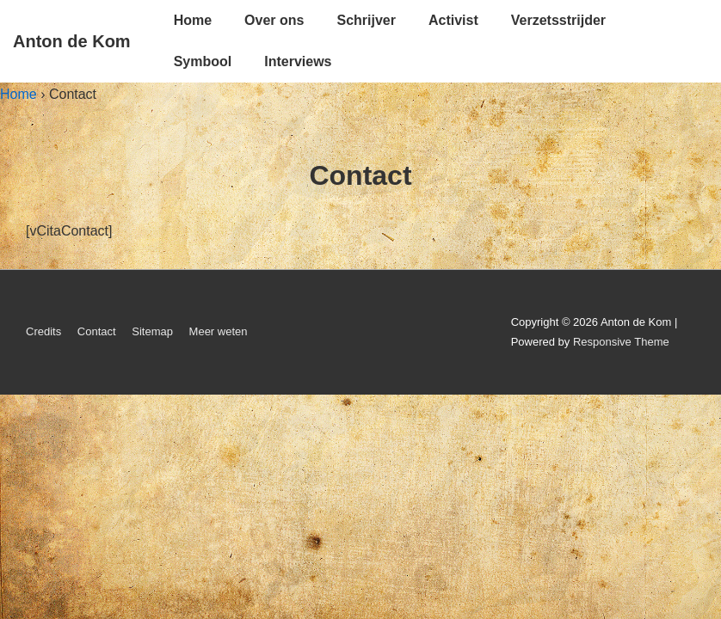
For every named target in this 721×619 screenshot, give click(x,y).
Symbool (203, 61)
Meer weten (218, 331)
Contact (96, 331)
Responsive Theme (621, 341)
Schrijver (365, 20)
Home (193, 20)
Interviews (297, 61)
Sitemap (152, 331)
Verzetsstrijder (558, 20)
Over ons (274, 20)
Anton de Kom (72, 41)
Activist (453, 20)
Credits (43, 331)
